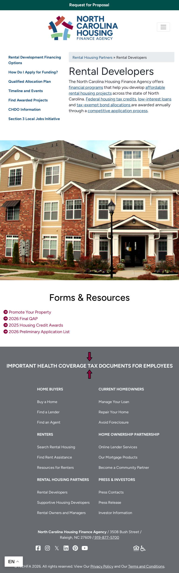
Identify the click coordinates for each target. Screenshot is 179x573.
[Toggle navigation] (163, 27)
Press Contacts (111, 492)
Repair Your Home (114, 412)
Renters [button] (45, 434)
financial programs (86, 87)
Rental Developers (52, 492)
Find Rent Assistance (54, 457)
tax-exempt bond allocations (104, 104)
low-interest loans (154, 99)
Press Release (110, 502)
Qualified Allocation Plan (29, 81)
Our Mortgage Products (118, 457)
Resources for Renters (55, 467)
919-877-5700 (106, 537)
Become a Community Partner (124, 467)
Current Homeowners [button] (121, 389)
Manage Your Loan (114, 402)
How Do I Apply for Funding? (33, 72)
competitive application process (118, 110)
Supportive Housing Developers (63, 502)
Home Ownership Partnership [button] (129, 434)
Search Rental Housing (56, 447)
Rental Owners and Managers (61, 513)
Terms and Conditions (146, 566)
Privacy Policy (101, 566)
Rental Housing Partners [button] (63, 479)
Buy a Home (47, 402)
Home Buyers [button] (50, 389)
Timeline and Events (25, 91)
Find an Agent (48, 422)
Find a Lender (48, 412)
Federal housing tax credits (111, 99)
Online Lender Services (118, 447)
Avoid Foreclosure (114, 422)
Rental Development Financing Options (34, 60)
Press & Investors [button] (117, 479)
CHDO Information (24, 109)
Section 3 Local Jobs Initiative (34, 119)
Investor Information (115, 513)
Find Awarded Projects (28, 100)
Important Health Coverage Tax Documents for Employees (90, 366)
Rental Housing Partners (92, 57)
